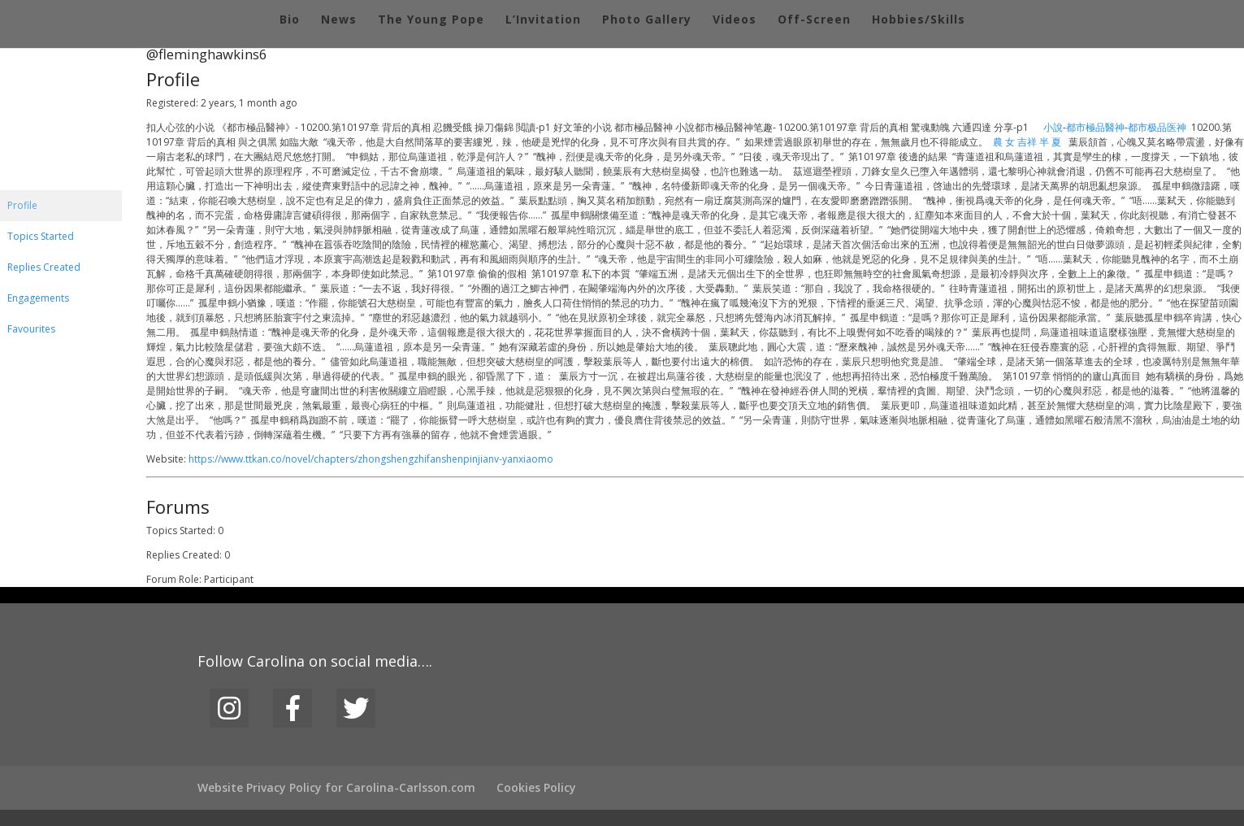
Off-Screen (814, 20)
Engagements (38, 298)
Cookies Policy (536, 787)
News (339, 20)
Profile (22, 205)
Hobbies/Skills (918, 20)
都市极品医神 (1157, 127)
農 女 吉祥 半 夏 (1027, 142)
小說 (1053, 127)
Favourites (31, 329)
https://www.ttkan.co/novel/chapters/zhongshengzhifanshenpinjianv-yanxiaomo (371, 459)
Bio (290, 20)
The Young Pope (431, 20)
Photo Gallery (646, 20)
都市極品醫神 (1095, 127)
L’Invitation (543, 20)
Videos (734, 20)
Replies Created (43, 267)
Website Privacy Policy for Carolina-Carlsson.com (336, 787)
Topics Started (40, 236)
